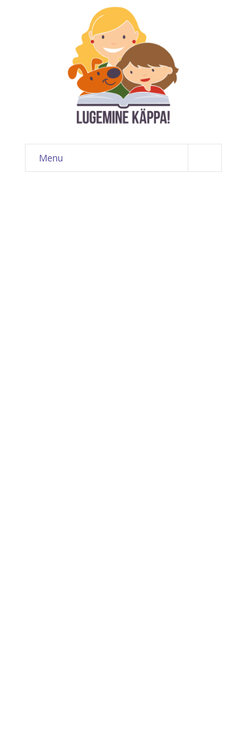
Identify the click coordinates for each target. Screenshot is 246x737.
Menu (130, 158)
